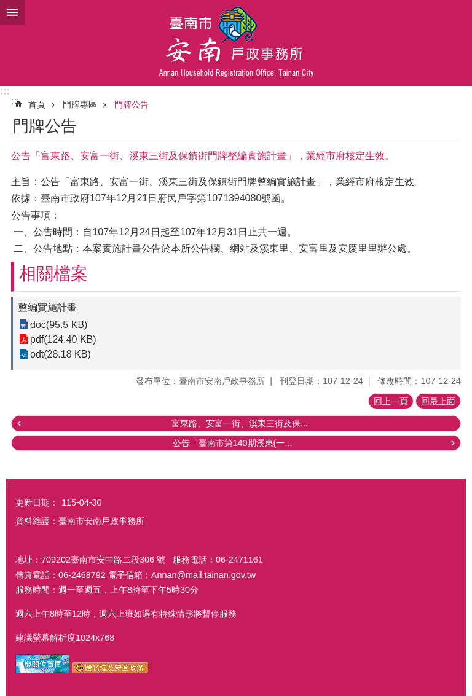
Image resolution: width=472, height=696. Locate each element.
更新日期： (36, 502)
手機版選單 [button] (12, 12)
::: (5, 91)
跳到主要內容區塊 (6, 6)
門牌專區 (80, 104)
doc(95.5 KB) (58, 324)
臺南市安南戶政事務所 (236, 43)
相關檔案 (53, 273)
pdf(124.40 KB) (63, 339)
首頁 (36, 104)
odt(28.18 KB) (60, 354)
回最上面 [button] (438, 401)
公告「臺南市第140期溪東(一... (233, 443)
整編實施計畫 (47, 307)
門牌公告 (131, 104)
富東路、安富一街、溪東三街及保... (239, 423)
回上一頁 (391, 401)
